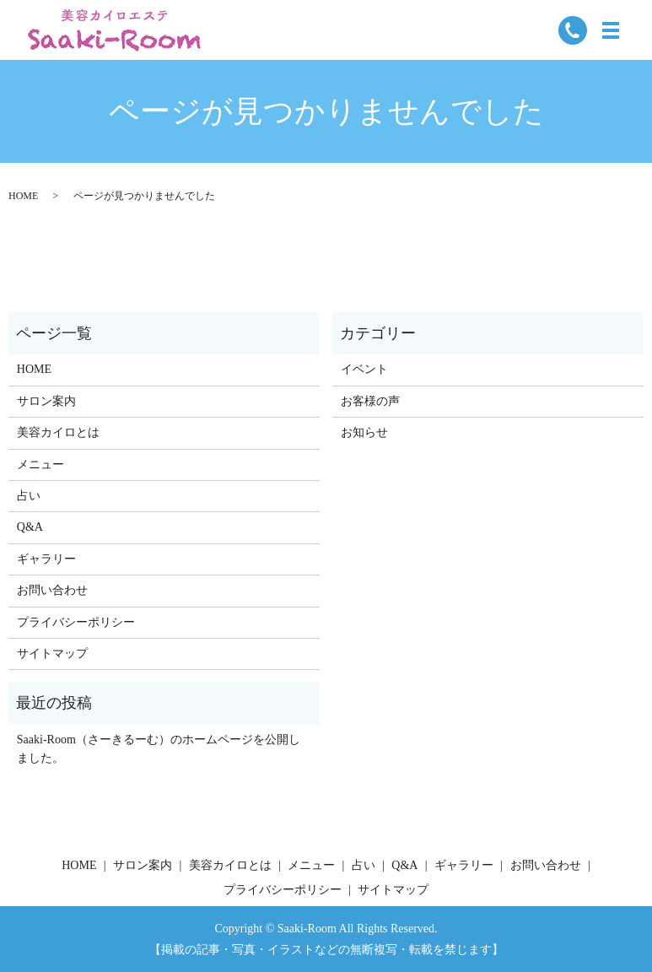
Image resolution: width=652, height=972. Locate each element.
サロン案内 (46, 401)
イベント (364, 369)
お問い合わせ (52, 590)
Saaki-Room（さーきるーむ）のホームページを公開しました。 (158, 748)
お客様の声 (370, 401)
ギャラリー (46, 559)
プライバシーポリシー (76, 622)
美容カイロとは (58, 432)
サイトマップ (52, 653)
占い (28, 495)
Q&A (30, 527)
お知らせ (364, 432)
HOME (23, 196)
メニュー (40, 464)
